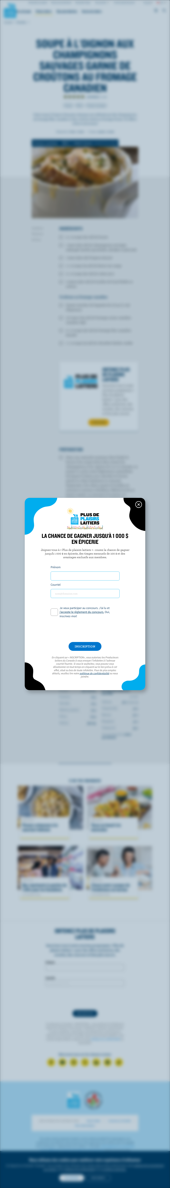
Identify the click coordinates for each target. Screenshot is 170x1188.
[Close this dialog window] (138, 504)
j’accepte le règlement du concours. (82, 612)
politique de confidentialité (94, 673)
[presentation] (85, 630)
